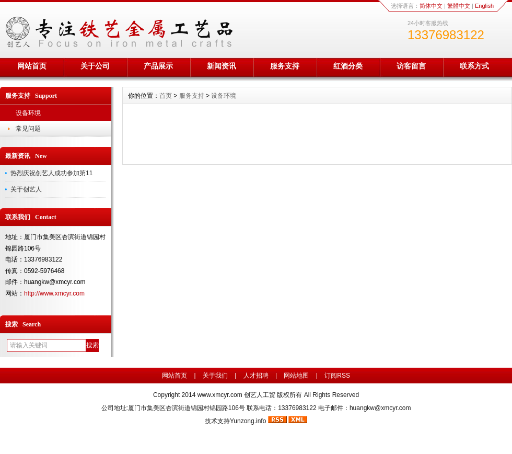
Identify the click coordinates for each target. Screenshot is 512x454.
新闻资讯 (221, 66)
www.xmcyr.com (219, 395)
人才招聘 (256, 375)
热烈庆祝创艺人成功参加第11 (51, 173)
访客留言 (411, 66)
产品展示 (158, 66)
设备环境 (28, 113)
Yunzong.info (248, 421)
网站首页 (31, 66)
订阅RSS (337, 375)
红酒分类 (348, 66)
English (484, 6)
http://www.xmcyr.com (54, 293)
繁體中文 (458, 6)
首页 (165, 95)
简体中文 (431, 6)
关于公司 (95, 66)
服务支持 (284, 66)
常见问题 (28, 128)
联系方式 (474, 66)
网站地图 (296, 375)
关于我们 (215, 375)
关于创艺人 (26, 189)
